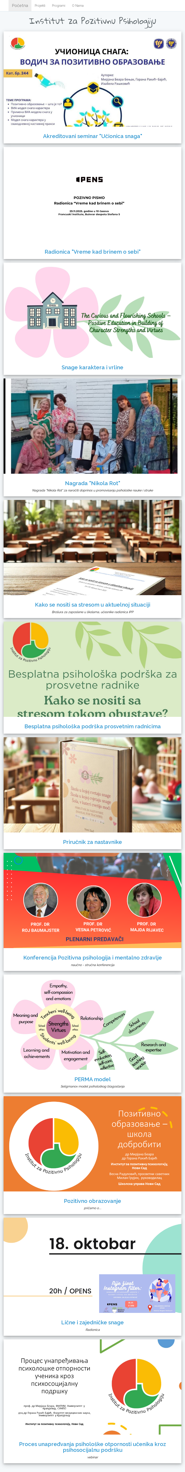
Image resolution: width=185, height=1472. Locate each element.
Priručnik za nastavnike (92, 842)
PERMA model (92, 1079)
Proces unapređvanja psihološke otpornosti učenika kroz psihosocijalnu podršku (92, 1447)
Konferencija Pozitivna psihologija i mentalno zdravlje (92, 957)
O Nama (78, 5)
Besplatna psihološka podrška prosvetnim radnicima (92, 726)
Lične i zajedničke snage (92, 1322)
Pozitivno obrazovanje (92, 1201)
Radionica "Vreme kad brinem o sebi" (93, 252)
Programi (58, 5)
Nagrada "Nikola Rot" (92, 483)
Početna (20, 5)
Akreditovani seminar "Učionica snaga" (92, 136)
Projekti (40, 5)
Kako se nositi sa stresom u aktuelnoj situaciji (92, 604)
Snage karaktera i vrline (92, 367)
